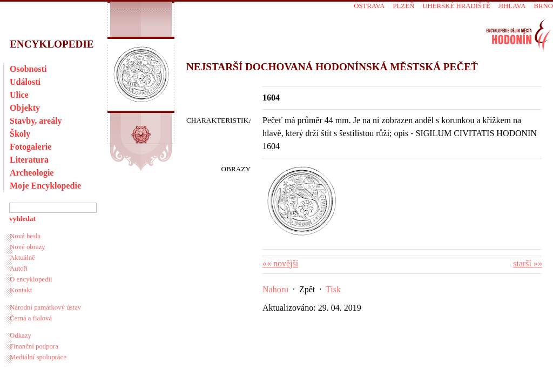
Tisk (333, 289)
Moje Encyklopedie (45, 185)
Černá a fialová (31, 318)
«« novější (280, 263)
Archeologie (31, 172)
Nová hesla (25, 236)
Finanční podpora (34, 346)
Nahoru (275, 289)
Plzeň (403, 6)
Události (25, 81)
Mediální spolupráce (38, 357)
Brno (543, 6)
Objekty (25, 107)
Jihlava (512, 6)
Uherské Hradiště (456, 6)
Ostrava (369, 6)
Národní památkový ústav (45, 307)
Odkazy (20, 335)
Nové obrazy (27, 247)
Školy (20, 133)
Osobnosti (28, 68)
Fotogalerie (30, 146)
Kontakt (21, 290)
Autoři (19, 268)
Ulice (19, 94)
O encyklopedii (31, 279)
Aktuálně (22, 257)
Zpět (307, 289)
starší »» (527, 263)
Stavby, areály (36, 120)
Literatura (29, 159)
